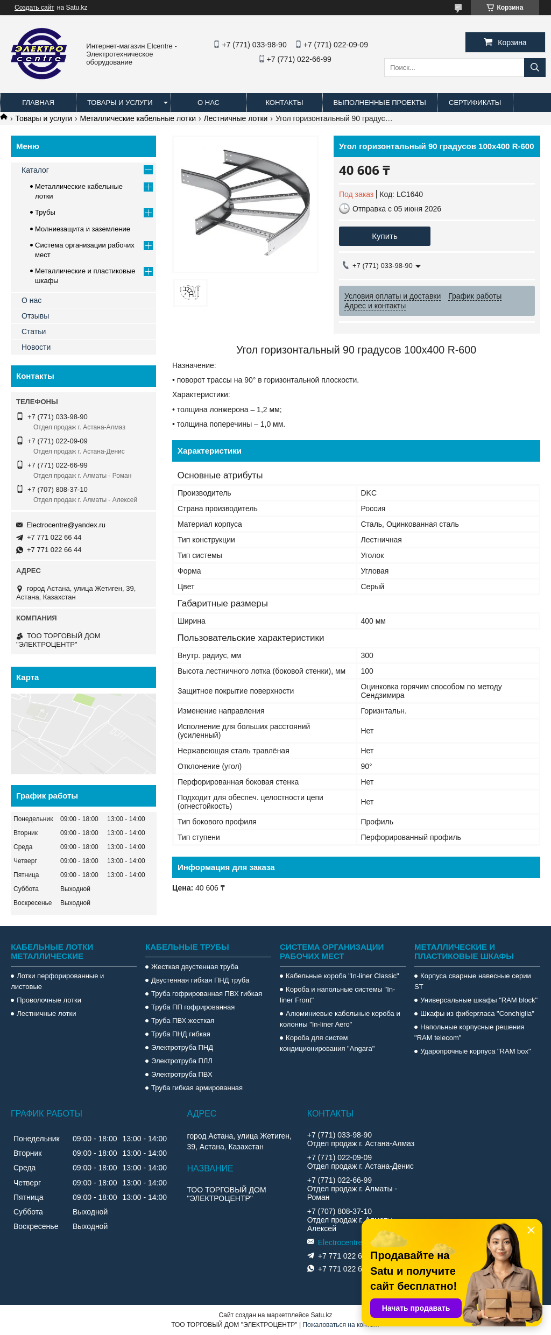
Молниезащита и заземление (82, 229)
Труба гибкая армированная (197, 1088)
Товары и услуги (120, 102)
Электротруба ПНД (182, 1047)
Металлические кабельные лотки (138, 118)
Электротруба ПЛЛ (182, 1061)
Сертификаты (475, 102)
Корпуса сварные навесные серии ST (472, 981)
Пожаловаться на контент (340, 1325)
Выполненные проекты (380, 102)
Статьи (34, 331)
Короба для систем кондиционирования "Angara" (327, 1043)
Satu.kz (321, 1315)
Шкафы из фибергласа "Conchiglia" (477, 1013)
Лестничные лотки (236, 118)
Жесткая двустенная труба (194, 967)
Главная (38, 102)
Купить (384, 236)
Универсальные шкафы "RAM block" (479, 1000)
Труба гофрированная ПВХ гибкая (206, 994)
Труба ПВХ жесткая (182, 1020)
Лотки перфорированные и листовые (57, 981)
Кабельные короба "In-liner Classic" (342, 976)
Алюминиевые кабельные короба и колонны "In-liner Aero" (340, 1018)
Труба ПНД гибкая (180, 1034)
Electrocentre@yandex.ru (65, 525)
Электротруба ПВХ (181, 1074)
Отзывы (35, 316)
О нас (208, 102)
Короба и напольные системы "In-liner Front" (337, 994)
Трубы (45, 212)
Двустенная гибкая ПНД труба (200, 980)
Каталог (35, 170)
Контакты (284, 102)
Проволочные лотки (49, 1000)
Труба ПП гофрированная (193, 1007)
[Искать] (535, 67)
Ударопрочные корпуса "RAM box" (475, 1051)
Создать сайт (34, 7)
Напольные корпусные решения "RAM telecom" (469, 1032)
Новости (36, 347)
